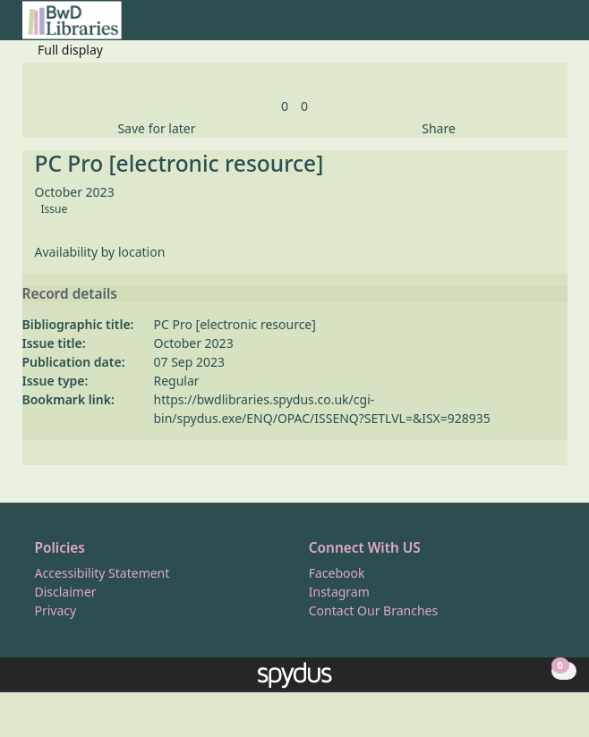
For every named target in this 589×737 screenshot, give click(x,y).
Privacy (56, 610)
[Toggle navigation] (558, 27)
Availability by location (100, 251)
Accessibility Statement (102, 572)
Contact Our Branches (373, 610)
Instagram (339, 591)
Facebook (337, 572)
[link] (284, 105)
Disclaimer (66, 591)
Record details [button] (69, 294)
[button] (536, 27)
